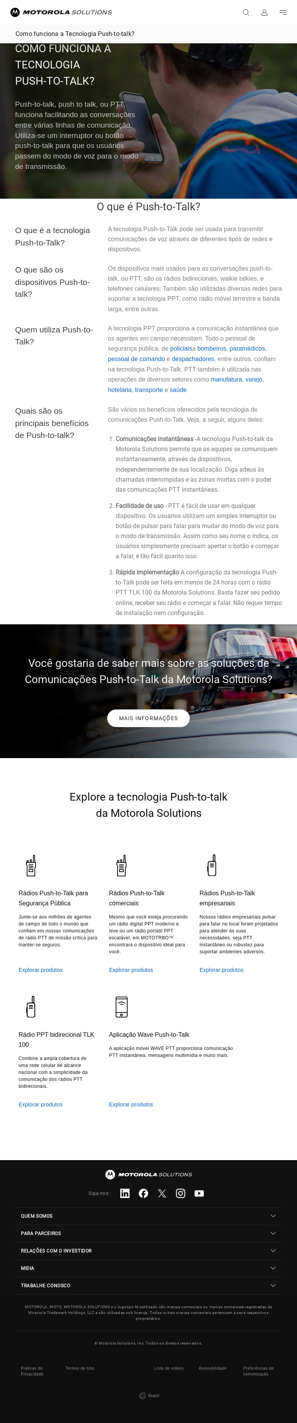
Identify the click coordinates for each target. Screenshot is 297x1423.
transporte (149, 390)
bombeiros (211, 348)
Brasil (148, 1396)
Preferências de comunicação (258, 1371)
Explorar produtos (41, 970)
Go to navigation (283, 12)
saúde (178, 390)
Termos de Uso (79, 1368)
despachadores (193, 359)
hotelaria (119, 390)
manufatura (226, 379)
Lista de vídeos (169, 1368)
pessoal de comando (136, 359)
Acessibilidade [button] (213, 1368)
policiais (181, 348)
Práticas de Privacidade (32, 1371)
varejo (254, 379)
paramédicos (247, 348)
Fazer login (264, 12)
